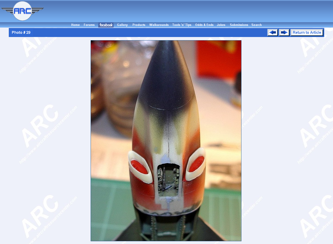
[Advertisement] (189, 11)
